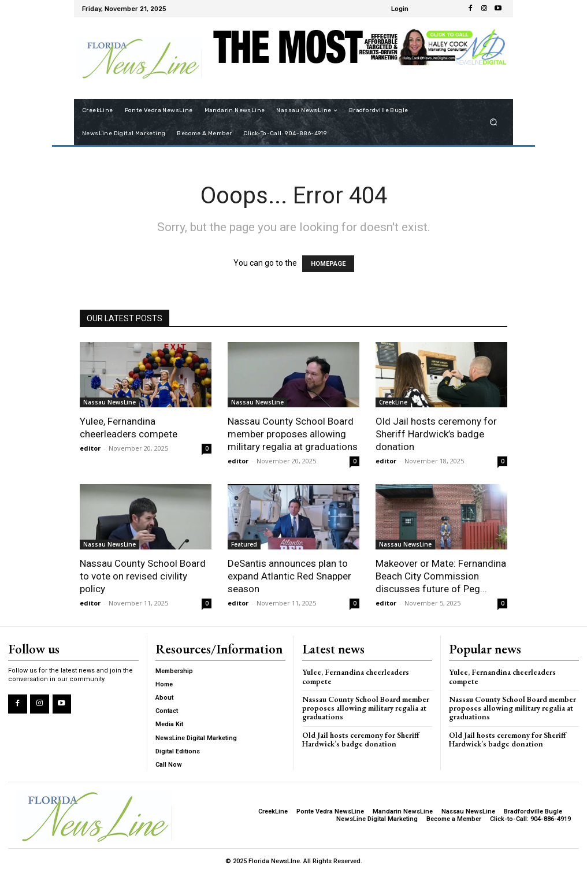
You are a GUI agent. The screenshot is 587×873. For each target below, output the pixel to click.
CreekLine (393, 402)
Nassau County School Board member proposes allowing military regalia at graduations (293, 433)
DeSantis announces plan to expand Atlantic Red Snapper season (289, 576)
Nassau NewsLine (109, 402)
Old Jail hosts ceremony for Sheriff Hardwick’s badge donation (436, 433)
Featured (244, 544)
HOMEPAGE (328, 264)
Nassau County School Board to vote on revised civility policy (143, 576)
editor (90, 448)
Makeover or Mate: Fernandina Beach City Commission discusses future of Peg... (441, 576)
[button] (493, 122)
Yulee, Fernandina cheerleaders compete (366, 672)
